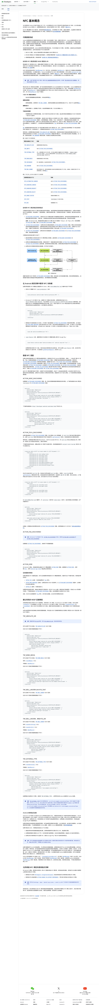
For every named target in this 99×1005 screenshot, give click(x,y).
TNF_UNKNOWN (35, 135)
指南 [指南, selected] (8, 9)
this (25, 569)
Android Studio (92, 1)
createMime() (26, 606)
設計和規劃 (26, 1)
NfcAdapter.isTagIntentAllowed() (44, 874)
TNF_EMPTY (27, 148)
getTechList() (56, 437)
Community (55, 1)
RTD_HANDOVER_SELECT (30, 192)
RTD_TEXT (26, 199)
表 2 (79, 103)
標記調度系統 (47, 30)
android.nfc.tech (76, 72)
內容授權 (37, 896)
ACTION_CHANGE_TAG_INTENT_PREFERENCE (47, 877)
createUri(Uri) (30, 727)
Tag (55, 123)
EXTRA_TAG (29, 580)
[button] (9, 16)
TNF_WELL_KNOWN (42, 103)
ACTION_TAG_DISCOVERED (32, 230)
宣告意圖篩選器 (57, 31)
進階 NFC (67, 27)
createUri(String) (31, 724)
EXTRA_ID (28, 586)
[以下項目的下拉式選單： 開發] (37, 1)
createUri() (26, 604)
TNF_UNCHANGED (28, 162)
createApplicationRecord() (49, 856)
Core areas (12, 5)
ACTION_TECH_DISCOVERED (70, 123)
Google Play (44, 1)
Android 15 (62, 1002)
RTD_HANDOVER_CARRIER (30, 184)
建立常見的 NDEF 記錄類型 (71, 80)
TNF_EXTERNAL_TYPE (29, 152)
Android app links (36, 569)
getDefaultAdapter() (49, 349)
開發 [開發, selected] (35, 1)
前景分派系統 (37, 840)
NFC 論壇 (30, 67)
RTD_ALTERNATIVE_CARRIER (31, 181)
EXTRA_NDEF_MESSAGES (33, 324)
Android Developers (27, 15)
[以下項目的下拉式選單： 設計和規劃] (30, 1)
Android (22, 1002)
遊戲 (34, 1002)
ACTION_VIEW (29, 222)
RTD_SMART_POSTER (29, 195)
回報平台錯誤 (89, 1002)
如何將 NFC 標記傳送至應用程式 (50, 57)
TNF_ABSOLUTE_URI (45, 132)
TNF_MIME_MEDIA (28, 158)
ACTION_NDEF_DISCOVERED (29, 120)
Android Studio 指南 (77, 1002)
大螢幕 (47, 1002)
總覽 (3, 9)
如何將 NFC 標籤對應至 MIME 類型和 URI (66, 55)
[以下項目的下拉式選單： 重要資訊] (20, 1)
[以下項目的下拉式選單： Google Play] (49, 1)
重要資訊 (16, 1)
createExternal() (70, 604)
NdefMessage (39, 70)
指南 (52, 15)
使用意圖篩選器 (68, 825)
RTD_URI (26, 202)
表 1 (50, 97)
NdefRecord (61, 70)
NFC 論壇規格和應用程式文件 (52, 80)
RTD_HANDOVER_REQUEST (30, 188)
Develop (4, 5)
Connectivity (22, 5)
